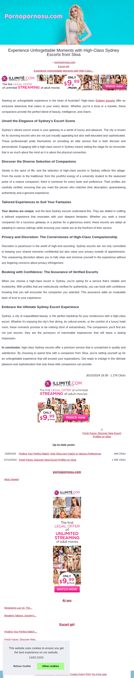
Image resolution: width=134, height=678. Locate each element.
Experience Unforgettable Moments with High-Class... (64, 70)
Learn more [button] (36, 657)
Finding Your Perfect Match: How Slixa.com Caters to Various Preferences (60, 453)
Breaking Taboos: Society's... (20, 615)
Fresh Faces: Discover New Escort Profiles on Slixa (102, 435)
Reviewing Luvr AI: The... (18, 607)
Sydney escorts (105, 100)
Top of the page (99, 674)
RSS (88, 674)
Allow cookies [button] (50, 666)
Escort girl (63, 66)
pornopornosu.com (64, 62)
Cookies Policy (77, 674)
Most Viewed (11, 479)
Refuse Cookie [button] (22, 666)
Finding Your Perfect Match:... (20, 631)
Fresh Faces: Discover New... (20, 639)
